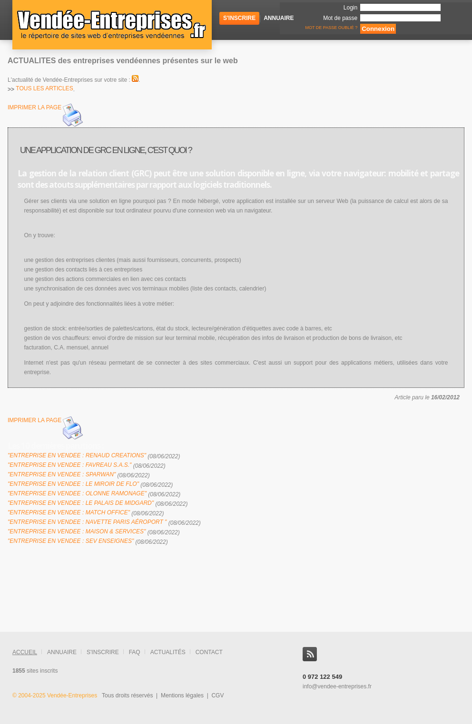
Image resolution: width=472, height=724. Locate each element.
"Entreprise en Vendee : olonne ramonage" (77, 493)
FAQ (134, 652)
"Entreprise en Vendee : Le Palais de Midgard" (81, 503)
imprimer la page (46, 115)
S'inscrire (239, 18)
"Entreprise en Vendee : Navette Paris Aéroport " (87, 522)
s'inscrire (103, 652)
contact (209, 652)
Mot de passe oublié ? (330, 27)
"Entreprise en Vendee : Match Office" (69, 512)
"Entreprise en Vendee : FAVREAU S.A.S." (69, 465)
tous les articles (44, 88)
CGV (217, 695)
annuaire (62, 652)
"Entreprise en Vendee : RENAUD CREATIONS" (77, 455)
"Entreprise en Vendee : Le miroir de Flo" (73, 484)
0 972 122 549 (322, 676)
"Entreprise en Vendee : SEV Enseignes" (71, 541)
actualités (168, 652)
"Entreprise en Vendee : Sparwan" (62, 474)
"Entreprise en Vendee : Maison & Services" (77, 531)
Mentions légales (182, 695)
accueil (24, 652)
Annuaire (279, 18)
